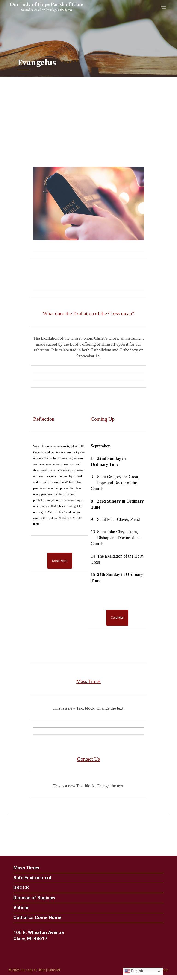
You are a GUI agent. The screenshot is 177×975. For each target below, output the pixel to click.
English (133, 971)
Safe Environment (31, 877)
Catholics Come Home (36, 917)
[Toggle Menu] (162, 5)
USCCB (19, 887)
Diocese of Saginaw (33, 897)
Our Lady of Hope (32, 970)
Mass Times (25, 868)
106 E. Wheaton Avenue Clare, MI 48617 (40, 935)
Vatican (20, 907)
